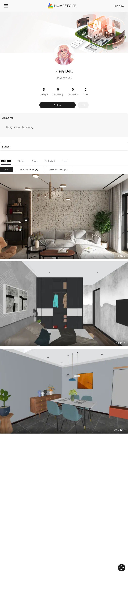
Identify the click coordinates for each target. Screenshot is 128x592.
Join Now (119, 6)
